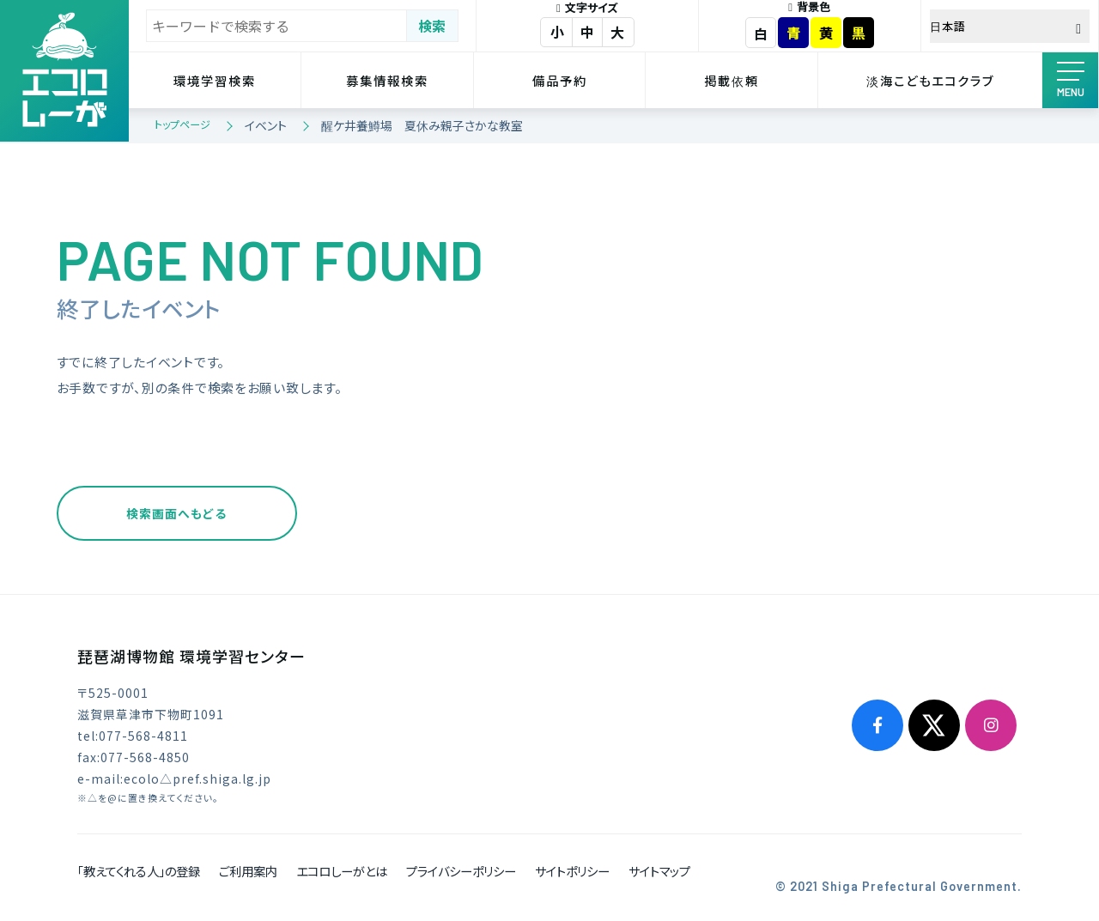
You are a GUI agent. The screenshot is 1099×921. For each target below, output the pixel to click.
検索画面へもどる (176, 513)
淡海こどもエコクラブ (930, 80)
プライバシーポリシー (461, 871)
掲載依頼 (731, 80)
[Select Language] (1010, 26)
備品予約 (559, 80)
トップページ (182, 124)
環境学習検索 (214, 80)
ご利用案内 (248, 871)
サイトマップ (659, 871)
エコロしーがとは (341, 871)
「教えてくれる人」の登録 (138, 871)
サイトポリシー (572, 871)
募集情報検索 (387, 80)
